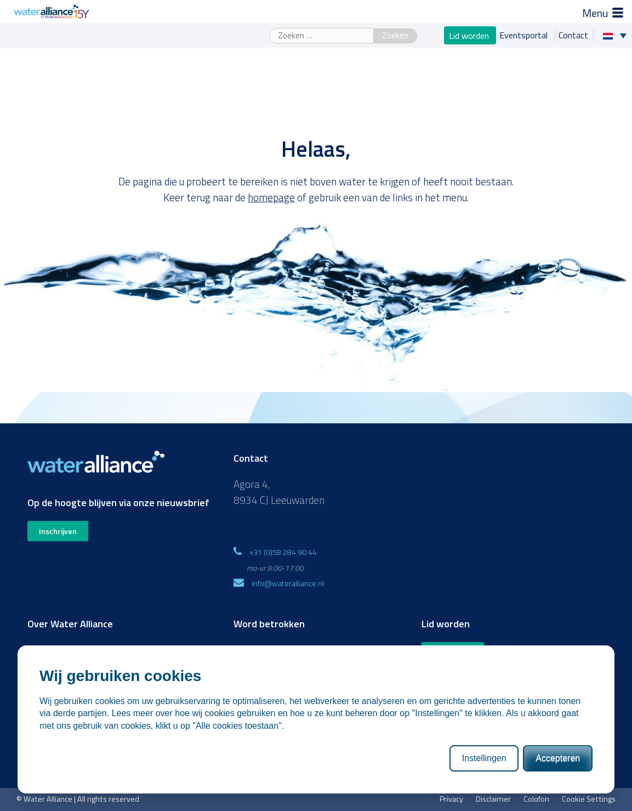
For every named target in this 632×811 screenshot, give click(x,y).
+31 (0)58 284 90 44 (283, 552)
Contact (573, 35)
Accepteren (558, 758)
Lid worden (470, 35)
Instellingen (484, 758)
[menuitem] (617, 35)
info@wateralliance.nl (288, 583)
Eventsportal (524, 35)
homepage (271, 197)
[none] (617, 35)
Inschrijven (58, 531)
